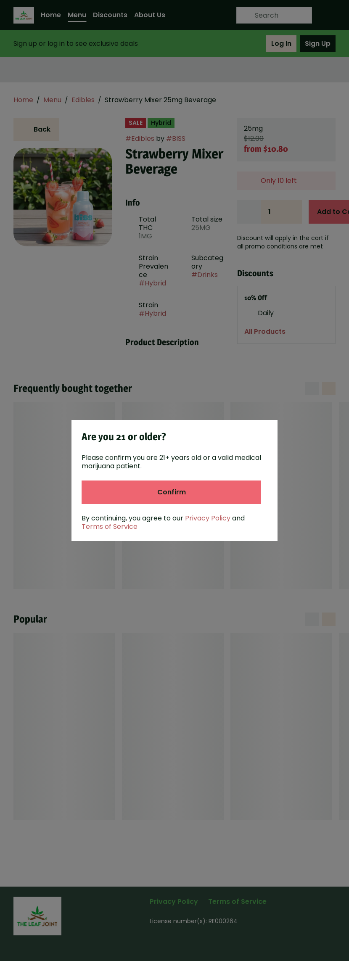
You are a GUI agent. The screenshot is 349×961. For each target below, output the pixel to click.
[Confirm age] (171, 492)
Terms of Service (109, 526)
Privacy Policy (207, 518)
